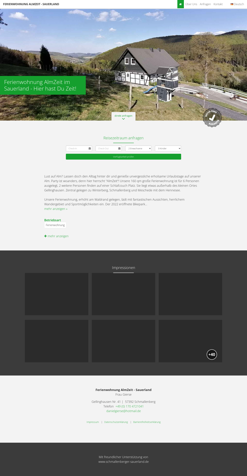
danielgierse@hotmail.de (123, 411)
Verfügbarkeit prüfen (123, 156)
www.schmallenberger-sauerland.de (123, 462)
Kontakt (218, 4)
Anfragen (205, 4)
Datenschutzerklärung (116, 422)
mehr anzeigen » (55, 209)
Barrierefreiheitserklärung (147, 422)
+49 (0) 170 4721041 (129, 406)
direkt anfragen (123, 117)
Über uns (191, 4)
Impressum (93, 422)
